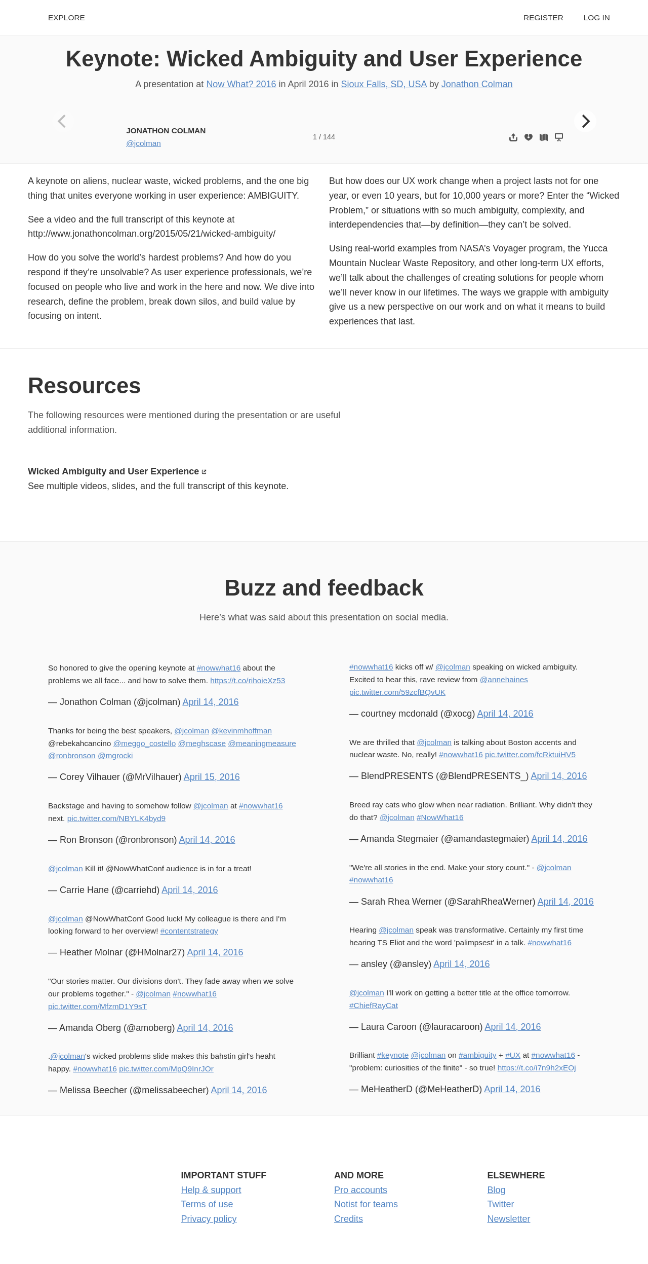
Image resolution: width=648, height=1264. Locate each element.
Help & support (211, 1190)
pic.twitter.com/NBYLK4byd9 (116, 818)
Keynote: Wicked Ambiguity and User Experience (324, 58)
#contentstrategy (189, 930)
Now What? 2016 (241, 84)
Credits (348, 1219)
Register (543, 17)
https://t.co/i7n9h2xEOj (537, 1067)
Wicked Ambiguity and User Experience (113, 471)
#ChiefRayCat (373, 1005)
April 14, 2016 (210, 702)
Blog (497, 1190)
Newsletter (509, 1219)
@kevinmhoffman (241, 730)
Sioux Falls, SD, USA (384, 84)
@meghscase (202, 743)
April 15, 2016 (212, 777)
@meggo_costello (144, 743)
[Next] (585, 121)
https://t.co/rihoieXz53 (247, 680)
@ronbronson (72, 755)
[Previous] (63, 121)
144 (329, 137)
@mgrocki (115, 755)
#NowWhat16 (440, 817)
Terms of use (207, 1204)
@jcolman (143, 143)
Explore (66, 17)
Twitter (501, 1204)
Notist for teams (366, 1204)
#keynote (393, 1055)
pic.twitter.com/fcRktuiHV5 (530, 754)
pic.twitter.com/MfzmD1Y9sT (97, 1006)
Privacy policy (209, 1219)
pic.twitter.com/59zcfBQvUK (397, 692)
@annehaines (504, 679)
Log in (597, 17)
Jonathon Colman (477, 84)
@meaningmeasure (262, 743)
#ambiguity (478, 1055)
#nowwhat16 (219, 667)
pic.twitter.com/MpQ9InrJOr (166, 1068)
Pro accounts (360, 1190)
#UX (512, 1055)
